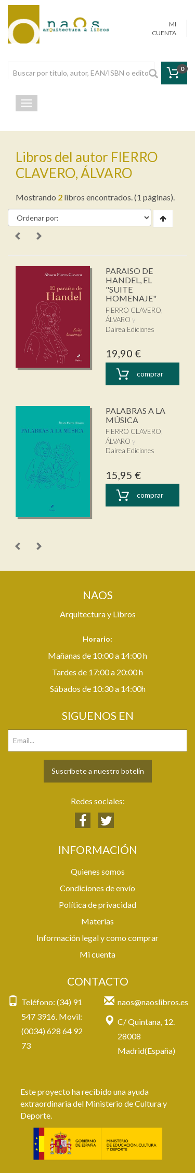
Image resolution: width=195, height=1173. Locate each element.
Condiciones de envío (97, 888)
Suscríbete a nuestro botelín (97, 770)
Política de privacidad (97, 904)
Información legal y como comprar (97, 938)
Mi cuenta (97, 954)
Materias (97, 921)
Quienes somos (98, 871)
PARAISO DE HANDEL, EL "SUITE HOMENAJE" (131, 284)
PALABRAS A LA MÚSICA (135, 415)
